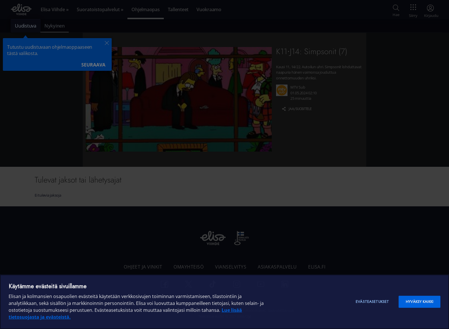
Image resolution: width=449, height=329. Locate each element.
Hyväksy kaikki (419, 301)
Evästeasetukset (372, 301)
